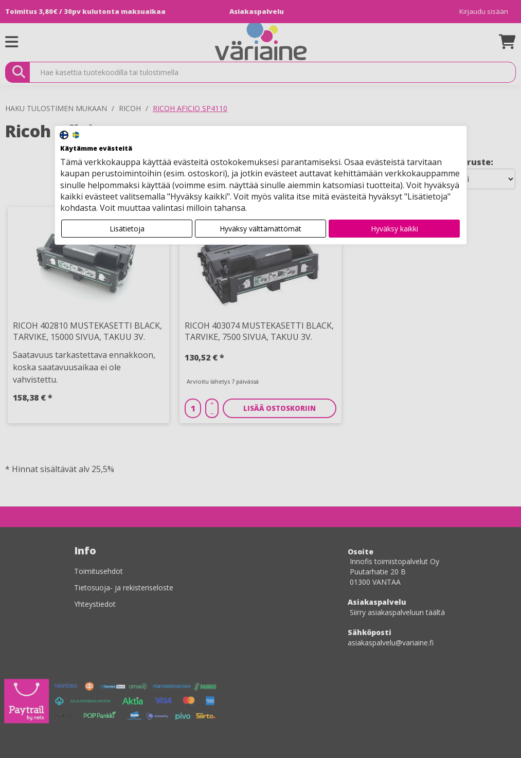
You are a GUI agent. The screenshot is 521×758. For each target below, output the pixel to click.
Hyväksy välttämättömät (260, 228)
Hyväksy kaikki (394, 228)
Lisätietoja (127, 228)
